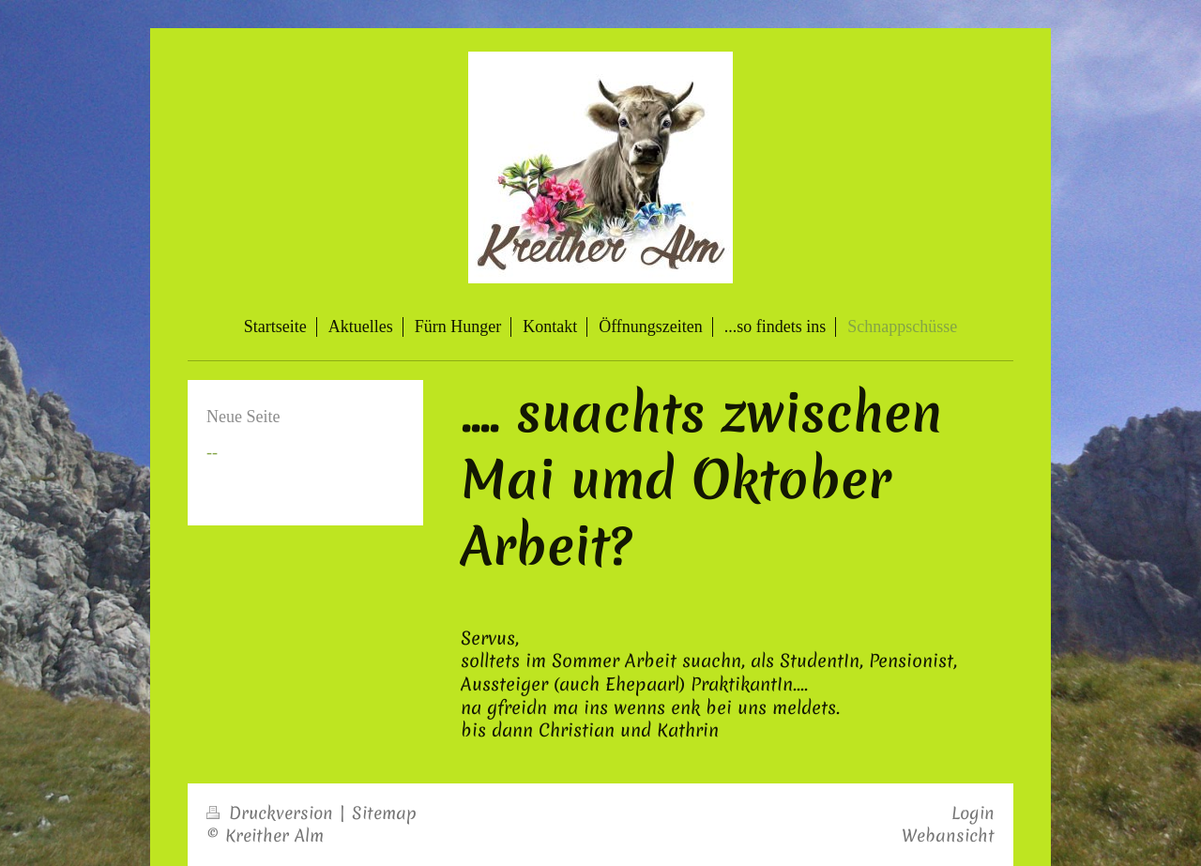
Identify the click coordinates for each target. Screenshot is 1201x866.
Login (973, 813)
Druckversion (272, 813)
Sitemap (384, 813)
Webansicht (948, 835)
